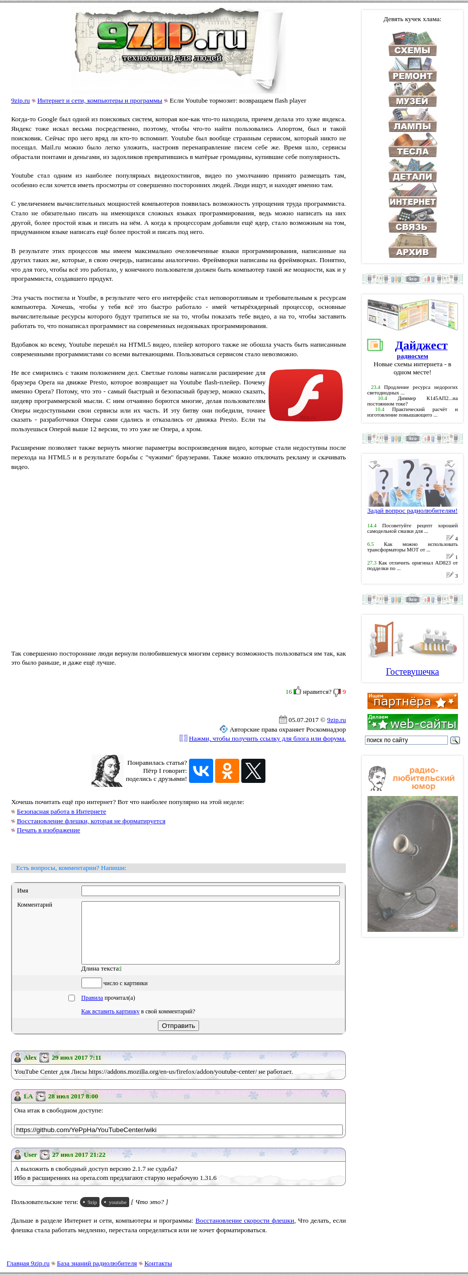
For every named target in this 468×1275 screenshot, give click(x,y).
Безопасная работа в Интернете (61, 811)
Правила (92, 1009)
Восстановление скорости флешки (245, 1232)
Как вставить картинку (110, 1023)
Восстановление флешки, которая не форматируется (91, 821)
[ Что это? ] (149, 1214)
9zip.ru (20, 100)
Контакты (158, 1263)
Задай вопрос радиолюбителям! (412, 507)
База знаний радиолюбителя (97, 1263)
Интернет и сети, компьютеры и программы (99, 100)
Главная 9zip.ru (28, 1263)
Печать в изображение (48, 830)
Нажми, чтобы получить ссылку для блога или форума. (267, 738)
